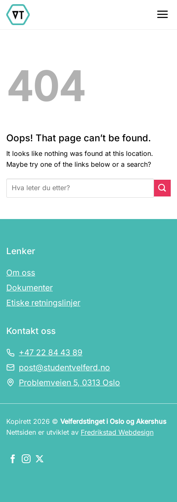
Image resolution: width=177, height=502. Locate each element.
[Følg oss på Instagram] (26, 459)
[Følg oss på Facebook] (12, 459)
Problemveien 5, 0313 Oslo (69, 382)
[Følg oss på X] (39, 459)
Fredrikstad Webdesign (117, 432)
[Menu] (162, 14)
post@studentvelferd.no (64, 367)
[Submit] (162, 188)
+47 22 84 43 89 (50, 352)
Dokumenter (29, 288)
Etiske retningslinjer (43, 303)
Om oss (20, 273)
